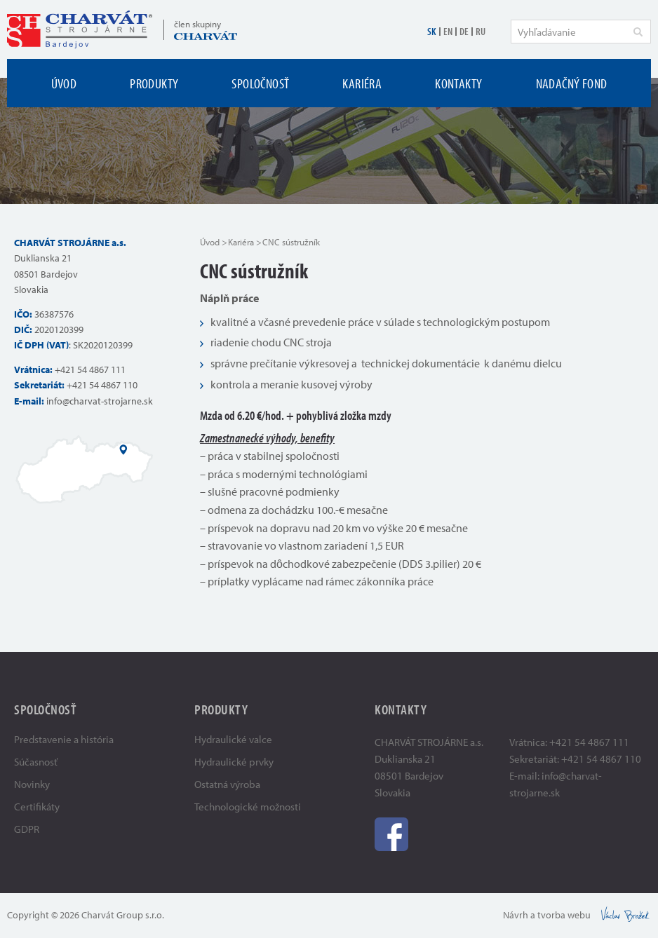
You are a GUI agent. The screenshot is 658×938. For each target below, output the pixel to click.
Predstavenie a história (64, 739)
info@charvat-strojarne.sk (99, 401)
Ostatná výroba (227, 784)
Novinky (32, 784)
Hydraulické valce (233, 739)
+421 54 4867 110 (102, 385)
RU (480, 31)
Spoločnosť (260, 83)
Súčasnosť (36, 761)
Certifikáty (37, 806)
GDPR (26, 829)
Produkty (154, 83)
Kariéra (362, 83)
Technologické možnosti (247, 806)
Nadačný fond (571, 83)
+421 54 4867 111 (90, 369)
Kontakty (458, 83)
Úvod (64, 83)
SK (431, 31)
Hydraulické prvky (234, 761)
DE (464, 31)
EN (447, 31)
